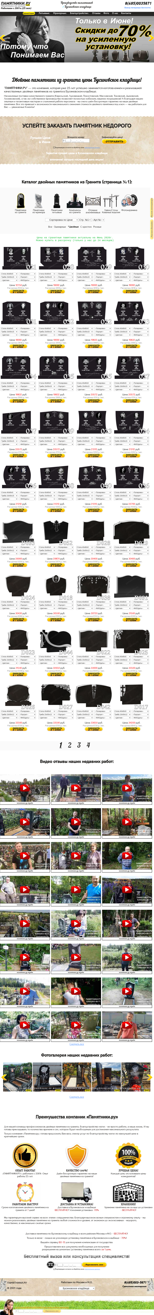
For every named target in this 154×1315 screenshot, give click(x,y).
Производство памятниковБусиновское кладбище (77, 5)
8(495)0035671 (138, 3)
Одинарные (60, 227)
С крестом (86, 227)
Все (50, 227)
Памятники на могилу (13, 5)
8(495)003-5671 (135, 1284)
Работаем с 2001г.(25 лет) (16, 8)
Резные (97, 227)
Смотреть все (77, 1045)
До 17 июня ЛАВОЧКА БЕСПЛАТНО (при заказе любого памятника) (42, 1307)
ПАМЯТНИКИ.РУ (15, 3)
